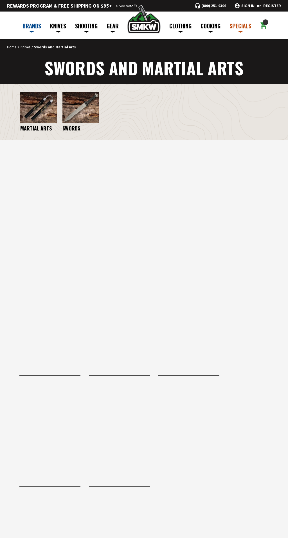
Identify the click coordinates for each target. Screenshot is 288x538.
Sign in (248, 6)
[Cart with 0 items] (263, 25)
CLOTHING (180, 27)
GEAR (113, 27)
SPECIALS (240, 27)
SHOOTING (86, 27)
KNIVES (58, 27)
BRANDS (31, 27)
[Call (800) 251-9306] (210, 5)
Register (272, 6)
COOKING (210, 27)
